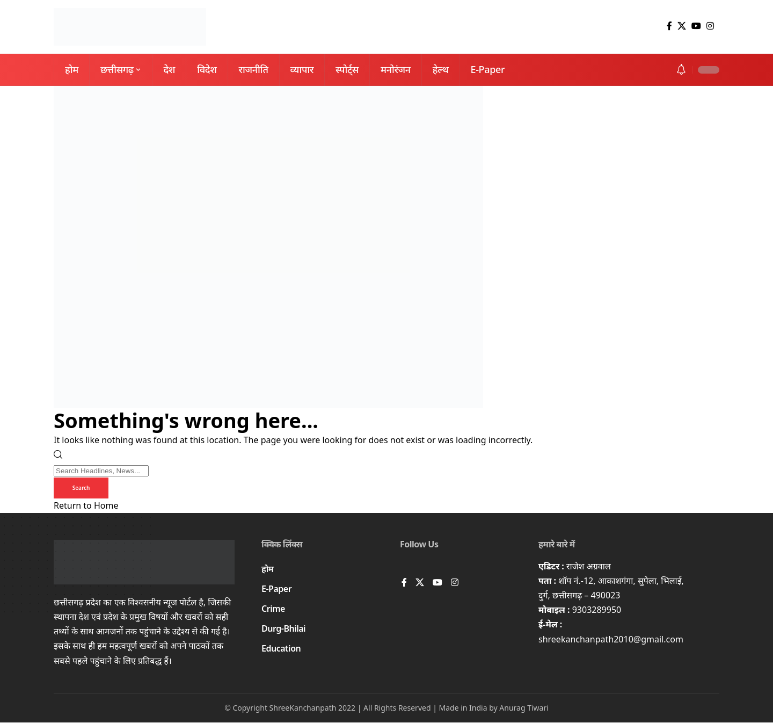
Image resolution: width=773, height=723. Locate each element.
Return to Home (86, 506)
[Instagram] (710, 26)
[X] (682, 26)
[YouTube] (696, 26)
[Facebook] (669, 26)
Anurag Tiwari (524, 708)
